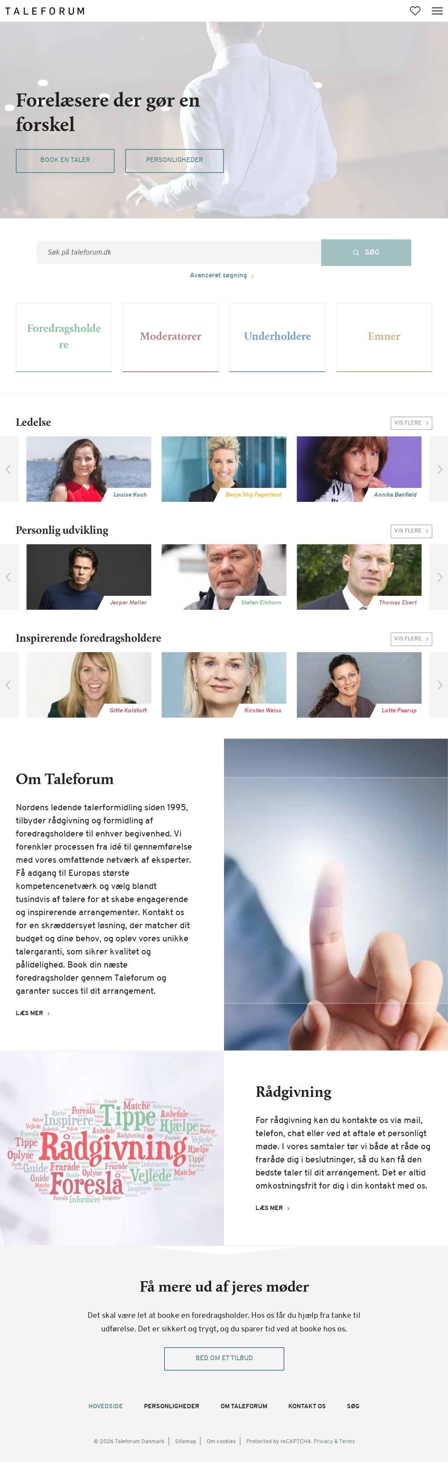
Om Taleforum (243, 1406)
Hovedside (105, 1406)
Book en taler (65, 160)
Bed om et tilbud (224, 1358)
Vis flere (413, 423)
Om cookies (221, 1442)
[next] (438, 469)
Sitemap (185, 1442)
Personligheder (174, 160)
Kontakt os (307, 1406)
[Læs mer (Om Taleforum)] (35, 1014)
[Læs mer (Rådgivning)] (275, 1208)
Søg (353, 1406)
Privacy (324, 1442)
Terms (347, 1442)
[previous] (9, 469)
